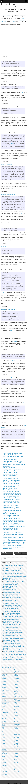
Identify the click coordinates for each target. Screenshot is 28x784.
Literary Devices (8, 4)
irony (11, 330)
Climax (3, 691)
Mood (3, 731)
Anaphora (4, 677)
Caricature (4, 688)
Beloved (2, 164)
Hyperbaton (16, 716)
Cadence (16, 687)
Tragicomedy (4, 771)
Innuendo (16, 721)
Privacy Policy (9, 783)
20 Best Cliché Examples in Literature (11, 458)
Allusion (3, 672)
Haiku (15, 713)
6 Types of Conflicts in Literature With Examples (14, 462)
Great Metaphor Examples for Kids (10, 527)
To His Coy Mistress (5, 226)
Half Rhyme (4, 715)
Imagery (3, 719)
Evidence (4, 708)
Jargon (3, 724)
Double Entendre (5, 702)
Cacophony (4, 687)
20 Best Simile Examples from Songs (11, 502)
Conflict (15, 693)
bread (22, 213)
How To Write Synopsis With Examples (11, 485)
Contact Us (24, 781)
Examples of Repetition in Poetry (10, 473)
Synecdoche (16, 763)
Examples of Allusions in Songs (10, 488)
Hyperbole (4, 718)
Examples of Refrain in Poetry (9, 475)
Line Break (16, 725)
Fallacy (15, 709)
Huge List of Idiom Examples (9, 513)
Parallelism (4, 740)
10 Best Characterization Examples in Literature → (22, 553)
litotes (12, 23)
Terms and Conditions (17, 783)
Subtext (15, 761)
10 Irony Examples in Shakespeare (10, 508)
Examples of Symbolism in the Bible (11, 483)
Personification (17, 744)
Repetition (16, 753)
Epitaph (15, 703)
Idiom (15, 718)
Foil (15, 710)
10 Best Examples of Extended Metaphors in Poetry (14, 540)
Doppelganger (17, 700)
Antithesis (16, 680)
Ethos (15, 705)
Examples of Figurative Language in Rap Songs (13, 521)
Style (3, 761)
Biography (16, 685)
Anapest (16, 675)
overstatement (22, 19)
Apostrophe (4, 683)
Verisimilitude (4, 774)
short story (13, 360)
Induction (16, 719)
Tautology (16, 766)
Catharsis (16, 688)
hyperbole (13, 21)
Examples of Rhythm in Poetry (10, 477)
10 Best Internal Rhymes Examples (11, 491)
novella (14, 340)
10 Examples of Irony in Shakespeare (11, 470)
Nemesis (3, 734)
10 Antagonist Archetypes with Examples (12, 494)
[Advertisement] (14, 40)
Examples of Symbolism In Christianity (11, 480)
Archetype (4, 684)
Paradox (16, 738)
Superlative (4, 762)
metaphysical (11, 218)
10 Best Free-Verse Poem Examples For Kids (13, 545)
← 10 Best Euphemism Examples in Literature (5, 553)
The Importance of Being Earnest (8, 377)
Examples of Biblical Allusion (9, 486)
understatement (5, 15)
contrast (23, 418)
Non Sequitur (17, 734)
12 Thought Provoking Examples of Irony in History (14, 542)
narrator (22, 92)
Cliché (15, 690)
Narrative (16, 733)
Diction (3, 699)
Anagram (16, 674)
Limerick (3, 725)
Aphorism (4, 681)
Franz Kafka (12, 335)
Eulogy (3, 706)
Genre (3, 713)
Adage (15, 669)
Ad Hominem (4, 669)
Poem (3, 747)
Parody (3, 741)
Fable (3, 709)
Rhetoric (3, 755)
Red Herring (4, 753)
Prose (15, 750)
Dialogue (16, 697)
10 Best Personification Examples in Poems (13, 504)
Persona (3, 744)
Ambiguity (16, 672)
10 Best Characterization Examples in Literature (13, 456)
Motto (3, 733)
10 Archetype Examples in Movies (10, 497)
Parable (3, 738)
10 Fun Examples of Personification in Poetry (13, 469)
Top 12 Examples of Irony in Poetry (11, 507)
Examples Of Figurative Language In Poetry (13, 520)
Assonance (4, 685)
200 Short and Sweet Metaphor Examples (12, 510)
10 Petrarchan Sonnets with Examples (11, 499)
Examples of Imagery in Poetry (10, 472)
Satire (3, 758)
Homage (16, 715)
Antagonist (4, 678)
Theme (3, 768)
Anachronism (4, 674)
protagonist (14, 341)
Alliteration (16, 671)
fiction (23, 18)
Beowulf (2, 106)
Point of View (4, 749)
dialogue (10, 188)
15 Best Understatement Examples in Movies (13, 453)
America (12, 143)
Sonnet (15, 759)
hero (5, 344)
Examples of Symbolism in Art (10, 467)
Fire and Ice (3, 246)
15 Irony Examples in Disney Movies (11, 515)
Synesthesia (4, 765)
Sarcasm (16, 756)
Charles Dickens (11, 193)
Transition (4, 772)
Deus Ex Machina (18, 696)
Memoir (3, 728)
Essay (3, 705)
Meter (3, 730)
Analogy (3, 675)
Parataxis (16, 740)
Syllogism (16, 762)
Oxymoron (4, 737)
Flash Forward (5, 710)
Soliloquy (3, 759)
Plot (2, 746)
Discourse (4, 700)
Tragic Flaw (16, 771)
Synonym (16, 765)
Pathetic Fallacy (17, 741)
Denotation (4, 696)
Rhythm (3, 756)
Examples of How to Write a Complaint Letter (13, 524)
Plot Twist (16, 746)
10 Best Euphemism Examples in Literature (12, 454)
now (1, 327)
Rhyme (15, 755)
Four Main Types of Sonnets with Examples (12, 539)
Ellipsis (15, 702)
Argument (16, 684)
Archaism (16, 683)
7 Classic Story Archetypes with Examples (12, 532)
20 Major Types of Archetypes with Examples (13, 537)
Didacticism (16, 699)
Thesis (15, 768)
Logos (3, 727)
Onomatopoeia (17, 736)
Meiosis (15, 727)
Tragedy (16, 769)
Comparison (4, 693)
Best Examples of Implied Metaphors (11, 500)
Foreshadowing (5, 712)
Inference (4, 721)
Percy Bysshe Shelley (13, 309)
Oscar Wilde (19, 377)
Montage (16, 730)
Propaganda (4, 750)
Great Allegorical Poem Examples (10, 529)
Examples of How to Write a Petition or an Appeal (14, 526)
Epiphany (4, 703)
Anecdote (16, 677)
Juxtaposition (17, 724)
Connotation (4, 694)
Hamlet (2, 59)
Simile (15, 758)
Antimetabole (4, 680)
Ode (2, 736)
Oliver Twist (3, 193)
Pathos (3, 743)
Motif (15, 731)
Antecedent (16, 678)
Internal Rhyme (5, 722)
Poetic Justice (17, 747)
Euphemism (16, 706)
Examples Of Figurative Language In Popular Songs (14, 543)
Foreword (16, 712)
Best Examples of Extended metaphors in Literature (14, 464)
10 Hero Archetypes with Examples (11, 496)
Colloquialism (17, 691)
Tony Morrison (9, 164)
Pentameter (16, 743)
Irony (15, 722)
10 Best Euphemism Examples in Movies (12, 492)
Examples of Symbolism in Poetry (10, 478)
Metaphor (16, 728)
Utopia (15, 772)
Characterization (5, 690)
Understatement (6, 465)
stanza (4, 292)
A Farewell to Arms (5, 132)
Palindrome (16, 737)
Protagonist (4, 752)
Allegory (3, 671)
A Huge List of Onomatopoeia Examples (12, 512)
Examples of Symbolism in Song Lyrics (12, 523)
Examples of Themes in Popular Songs (11, 518)
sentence (4, 323)
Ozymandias (3, 309)
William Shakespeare (10, 59)
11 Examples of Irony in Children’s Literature (13, 461)
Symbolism (4, 763)
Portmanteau (17, 749)
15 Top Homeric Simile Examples (10, 505)
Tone (3, 769)
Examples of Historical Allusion (10, 489)
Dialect (3, 697)
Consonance (16, 694)
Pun (15, 752)
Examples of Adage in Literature (10, 459)
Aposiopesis (16, 681)
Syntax (3, 766)
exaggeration (3, 21)
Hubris (3, 716)
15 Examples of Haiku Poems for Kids (11, 531)
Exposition (16, 708)
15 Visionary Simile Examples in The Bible (12, 516)
